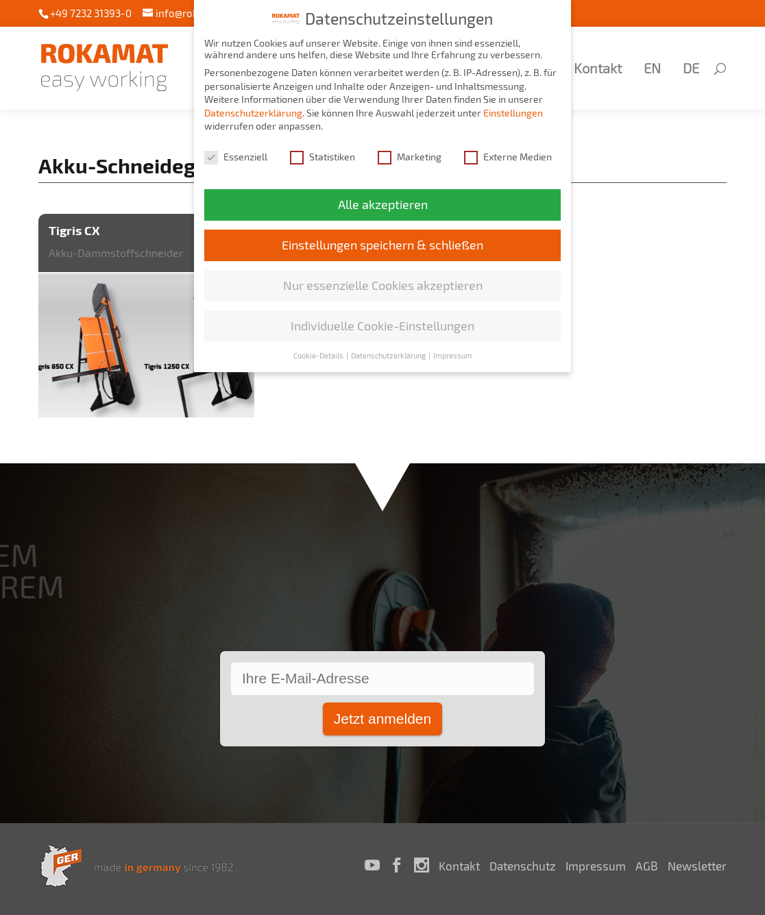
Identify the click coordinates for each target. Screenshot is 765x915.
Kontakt (598, 69)
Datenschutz (522, 866)
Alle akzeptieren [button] (383, 200)
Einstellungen (513, 108)
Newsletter (697, 866)
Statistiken (322, 152)
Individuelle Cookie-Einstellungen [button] (382, 321)
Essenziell (235, 152)
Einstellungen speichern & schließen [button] (382, 240)
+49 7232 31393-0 (91, 13)
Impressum (596, 866)
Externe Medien (508, 152)
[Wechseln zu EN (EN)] (650, 86)
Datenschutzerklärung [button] (389, 351)
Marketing (409, 152)
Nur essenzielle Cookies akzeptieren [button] (383, 280)
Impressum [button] (452, 351)
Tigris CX (74, 230)
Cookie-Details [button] (319, 351)
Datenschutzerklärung (253, 108)
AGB (646, 866)
